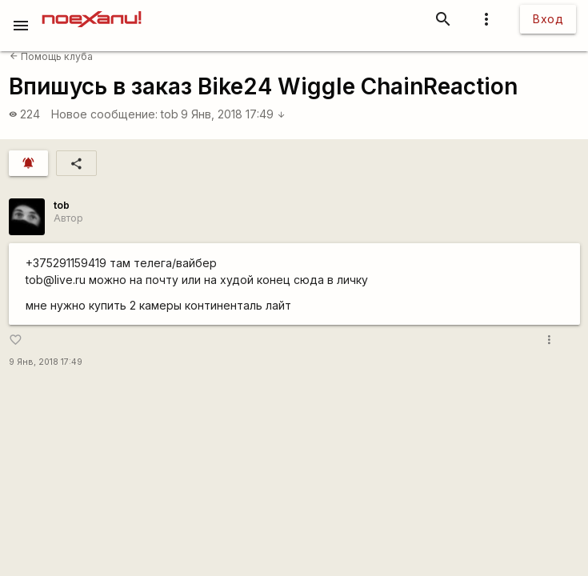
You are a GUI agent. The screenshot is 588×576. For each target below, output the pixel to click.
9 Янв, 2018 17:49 (233, 114)
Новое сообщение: (104, 114)
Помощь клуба (51, 56)
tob (169, 114)
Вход (548, 19)
